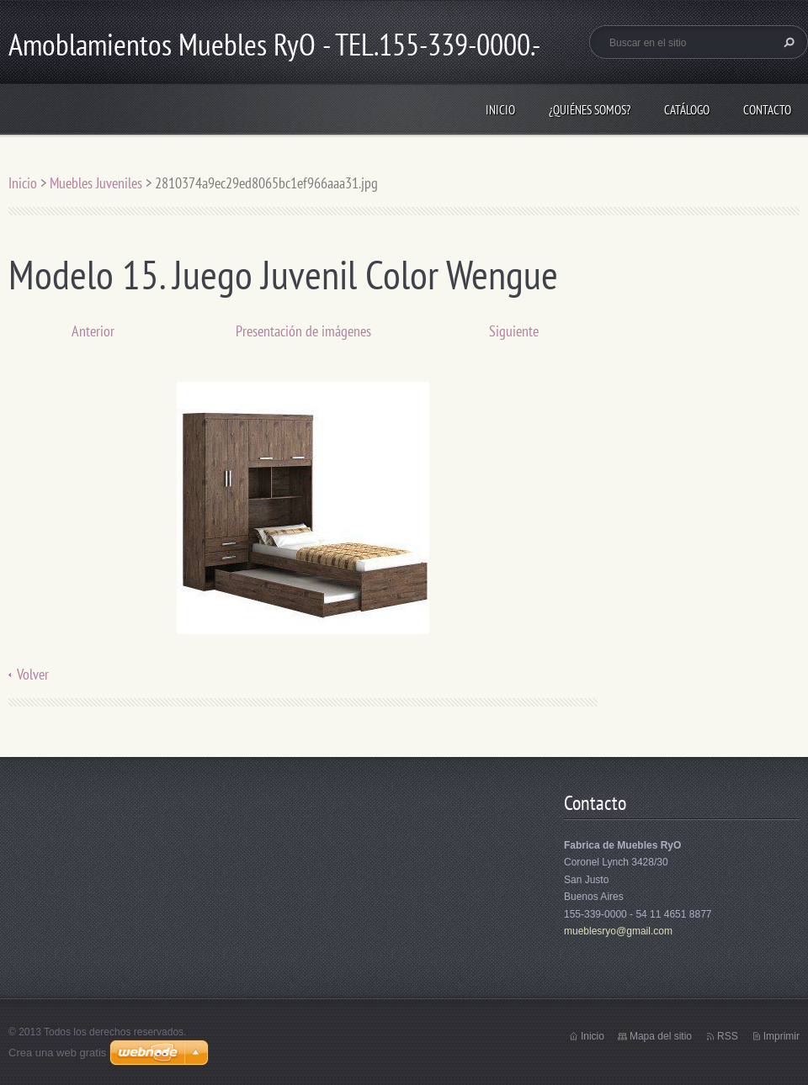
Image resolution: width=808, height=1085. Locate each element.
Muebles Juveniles (96, 183)
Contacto (767, 110)
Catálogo (687, 110)
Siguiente (514, 331)
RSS (727, 1036)
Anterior (93, 331)
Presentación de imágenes (303, 331)
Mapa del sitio (661, 1036)
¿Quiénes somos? (589, 110)
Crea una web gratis (57, 1052)
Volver (33, 674)
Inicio (500, 110)
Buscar (787, 42)
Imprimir (781, 1036)
